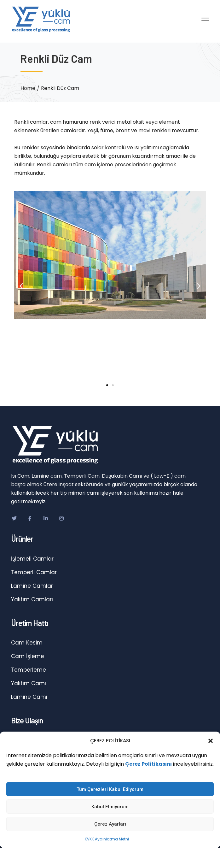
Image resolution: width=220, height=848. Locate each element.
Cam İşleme (27, 656)
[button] (210, 741)
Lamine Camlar (32, 586)
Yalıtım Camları (32, 599)
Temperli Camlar (34, 572)
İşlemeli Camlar (32, 558)
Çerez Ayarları (110, 824)
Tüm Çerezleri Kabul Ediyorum (110, 789)
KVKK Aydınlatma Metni (107, 839)
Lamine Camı (29, 697)
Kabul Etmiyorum (110, 807)
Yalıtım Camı (28, 683)
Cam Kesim (27, 642)
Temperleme (28, 670)
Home (27, 88)
